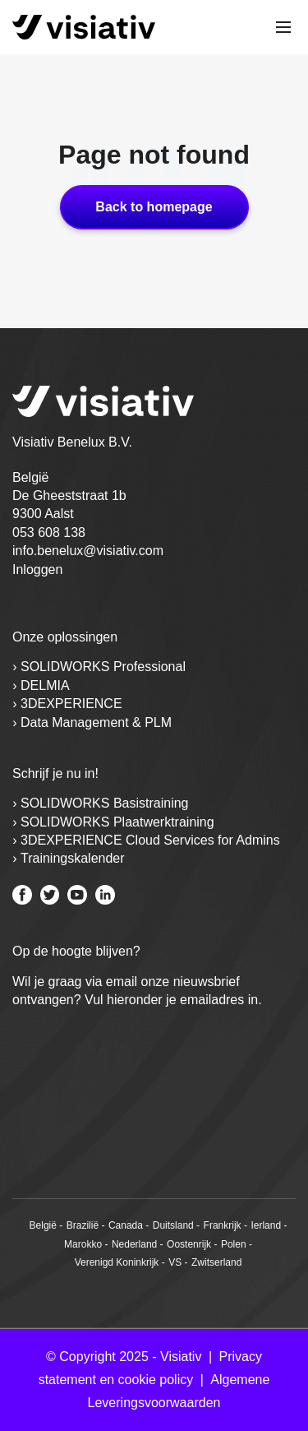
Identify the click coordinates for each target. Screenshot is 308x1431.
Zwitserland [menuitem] (216, 1262)
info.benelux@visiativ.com (87, 551)
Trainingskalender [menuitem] (73, 858)
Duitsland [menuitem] (173, 1225)
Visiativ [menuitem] (180, 1357)
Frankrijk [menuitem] (222, 1225)
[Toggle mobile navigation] (283, 27)
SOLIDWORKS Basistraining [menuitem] (105, 803)
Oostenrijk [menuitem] (189, 1244)
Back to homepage (153, 207)
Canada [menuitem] (125, 1225)
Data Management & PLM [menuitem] (96, 722)
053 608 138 (48, 533)
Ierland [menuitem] (266, 1225)
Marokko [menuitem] (83, 1244)
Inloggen (37, 570)
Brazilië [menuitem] (83, 1225)
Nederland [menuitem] (134, 1244)
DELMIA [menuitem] (45, 685)
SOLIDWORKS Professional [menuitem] (103, 667)
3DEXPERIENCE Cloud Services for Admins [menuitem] (150, 840)
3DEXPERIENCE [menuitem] (71, 704)
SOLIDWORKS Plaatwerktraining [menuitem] (117, 822)
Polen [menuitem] (233, 1244)
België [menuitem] (43, 1225)
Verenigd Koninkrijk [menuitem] (117, 1262)
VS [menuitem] (175, 1262)
